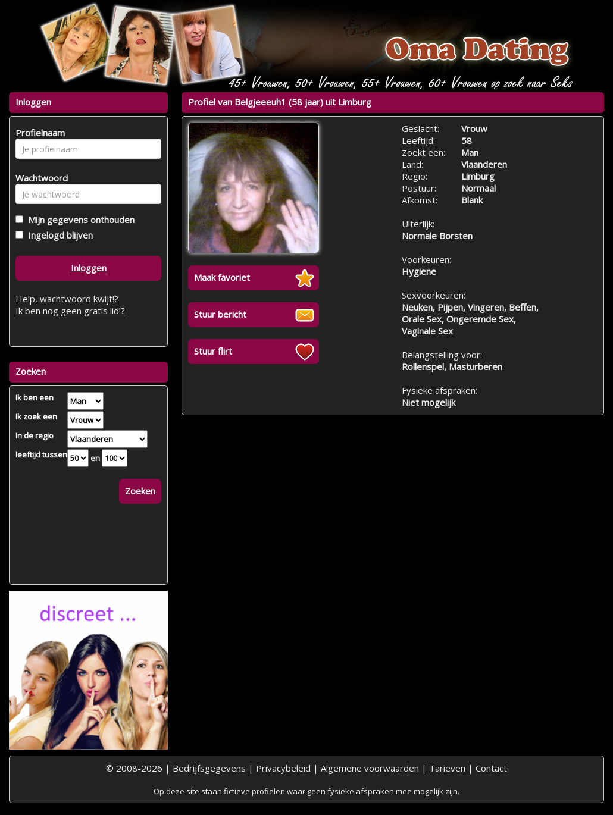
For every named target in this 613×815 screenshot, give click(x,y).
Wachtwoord (38, 178)
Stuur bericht (220, 314)
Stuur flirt (213, 351)
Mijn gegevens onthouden (79, 219)
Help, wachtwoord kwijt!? (66, 299)
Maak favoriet (222, 277)
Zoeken (140, 491)
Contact (491, 768)
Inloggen (89, 268)
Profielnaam (38, 133)
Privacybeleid (283, 768)
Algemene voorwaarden (370, 768)
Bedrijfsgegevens (209, 768)
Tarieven (447, 768)
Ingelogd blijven (58, 235)
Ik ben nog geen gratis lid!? (70, 310)
